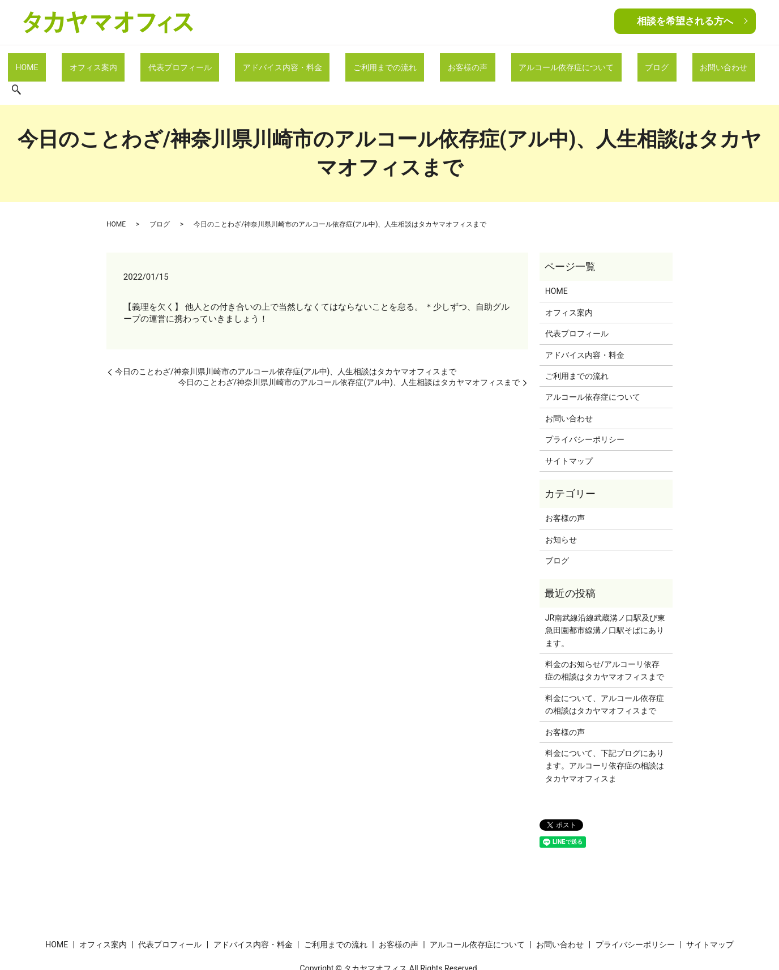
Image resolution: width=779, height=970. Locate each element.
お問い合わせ (666, 61)
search (716, 62)
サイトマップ (569, 432)
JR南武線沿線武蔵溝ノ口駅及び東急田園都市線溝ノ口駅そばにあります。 (605, 603)
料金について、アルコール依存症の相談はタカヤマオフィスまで (604, 676)
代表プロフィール (196, 61)
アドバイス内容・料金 (286, 61)
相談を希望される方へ (685, 21)
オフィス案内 (121, 61)
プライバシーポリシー (584, 411)
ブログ (612, 61)
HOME (67, 61)
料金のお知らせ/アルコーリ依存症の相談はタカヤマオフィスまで (604, 642)
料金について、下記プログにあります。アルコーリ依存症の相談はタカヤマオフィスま (604, 738)
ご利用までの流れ (376, 61)
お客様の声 (447, 61)
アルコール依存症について (533, 61)
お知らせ (561, 511)
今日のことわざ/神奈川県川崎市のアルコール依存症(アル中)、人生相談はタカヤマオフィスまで (285, 343)
